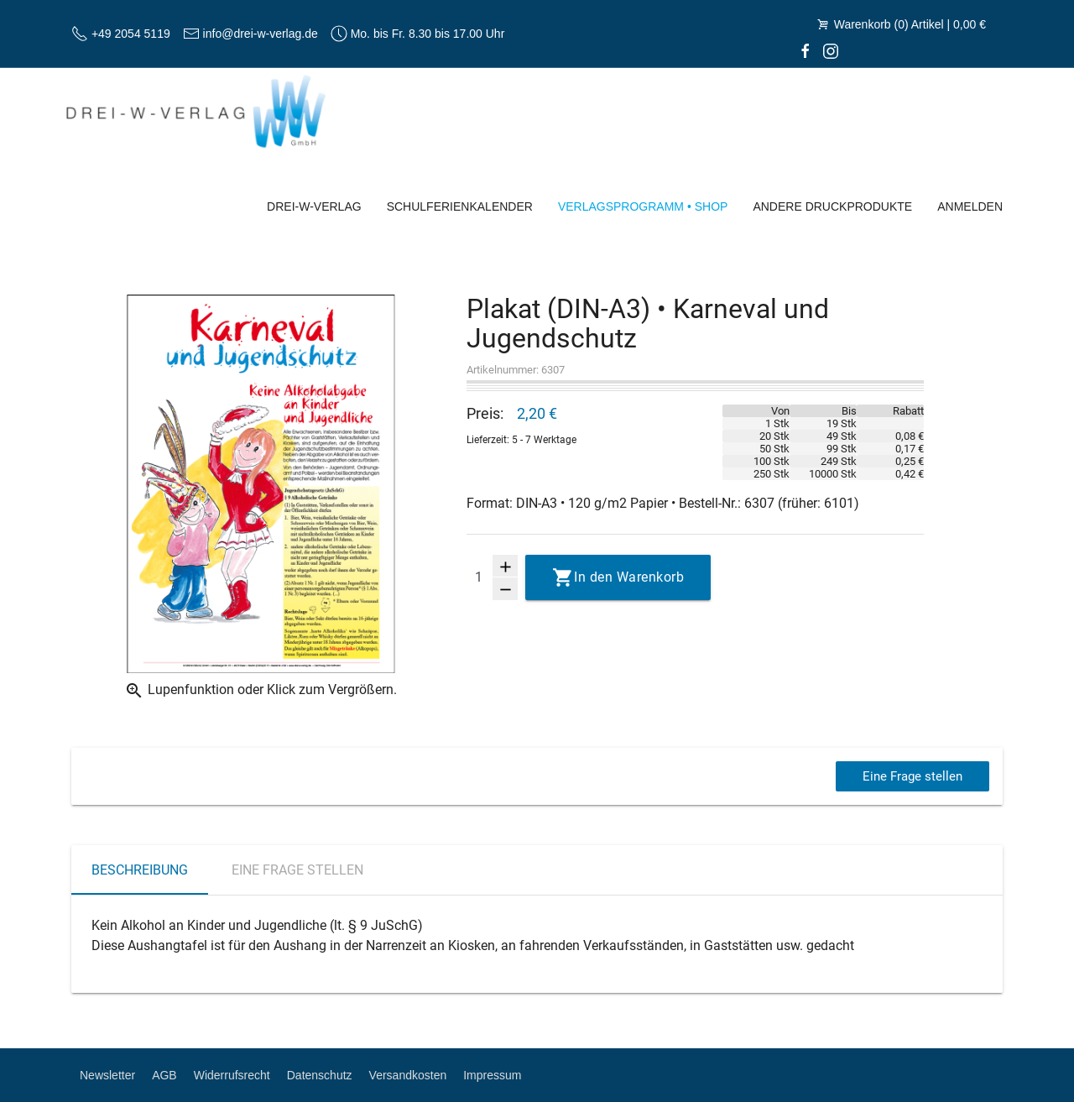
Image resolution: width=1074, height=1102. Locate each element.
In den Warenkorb (629, 577)
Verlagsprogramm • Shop (643, 206)
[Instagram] (830, 50)
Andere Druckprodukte (832, 206)
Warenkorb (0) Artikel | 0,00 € (900, 24)
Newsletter (107, 1075)
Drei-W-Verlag (314, 206)
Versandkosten (408, 1075)
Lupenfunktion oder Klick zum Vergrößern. (260, 691)
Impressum (492, 1075)
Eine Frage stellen (910, 776)
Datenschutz (319, 1075)
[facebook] (805, 50)
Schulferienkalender (460, 206)
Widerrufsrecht (232, 1075)
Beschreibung (139, 870)
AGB (164, 1075)
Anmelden (970, 206)
